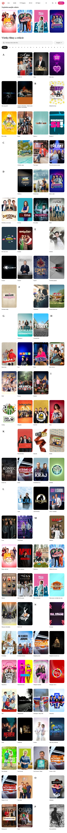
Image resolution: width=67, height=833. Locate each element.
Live (9, 3)
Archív (14, 3)
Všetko (4, 47)
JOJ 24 (30, 3)
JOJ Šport (38, 3)
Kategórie (59, 42)
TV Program (22, 3)
